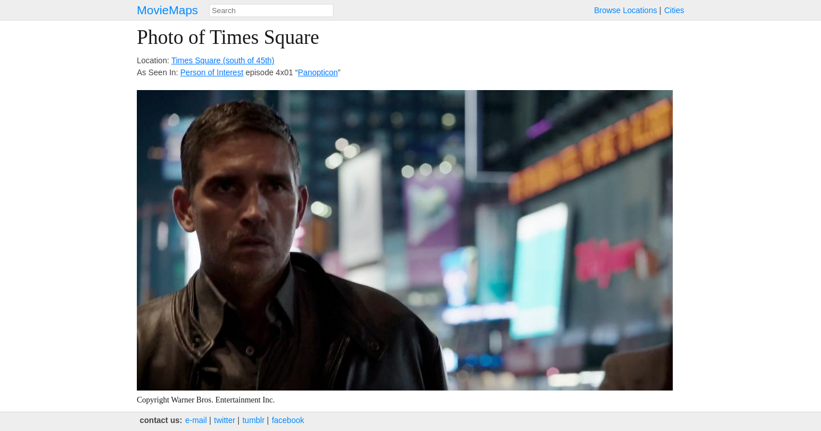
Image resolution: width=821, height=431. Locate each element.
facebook (288, 420)
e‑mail (196, 420)
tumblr (253, 420)
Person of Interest (211, 72)
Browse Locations (625, 10)
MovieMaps (167, 10)
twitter (224, 420)
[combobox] (271, 10)
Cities (674, 10)
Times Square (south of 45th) (222, 60)
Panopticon (318, 72)
